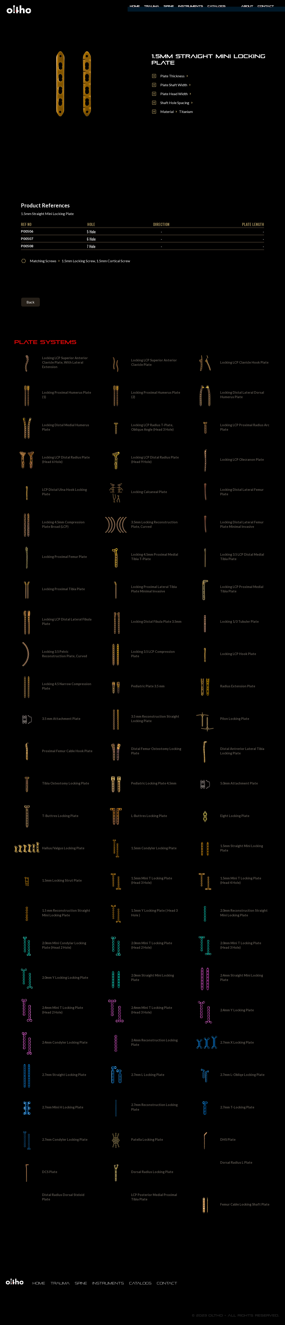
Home (135, 6)
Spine (169, 6)
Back (30, 302)
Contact (266, 6)
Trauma (151, 6)
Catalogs (217, 6)
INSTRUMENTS (190, 6)
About (247, 6)
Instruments (108, 1283)
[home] (19, 9)
